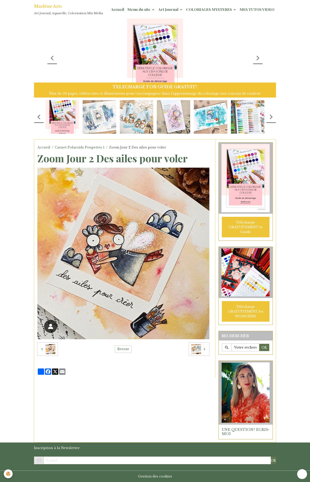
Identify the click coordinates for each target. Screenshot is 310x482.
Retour (123, 349)
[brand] (68, 9)
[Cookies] (8, 473)
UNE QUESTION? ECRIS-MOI (245, 431)
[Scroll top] (302, 474)
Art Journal (168, 9)
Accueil (117, 9)
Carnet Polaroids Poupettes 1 (80, 147)
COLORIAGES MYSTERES (209, 9)
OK (264, 347)
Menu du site (139, 9)
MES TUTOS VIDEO (257, 9)
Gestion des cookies (155, 476)
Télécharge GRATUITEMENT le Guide (246, 227)
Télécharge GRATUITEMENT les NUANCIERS (245, 311)
